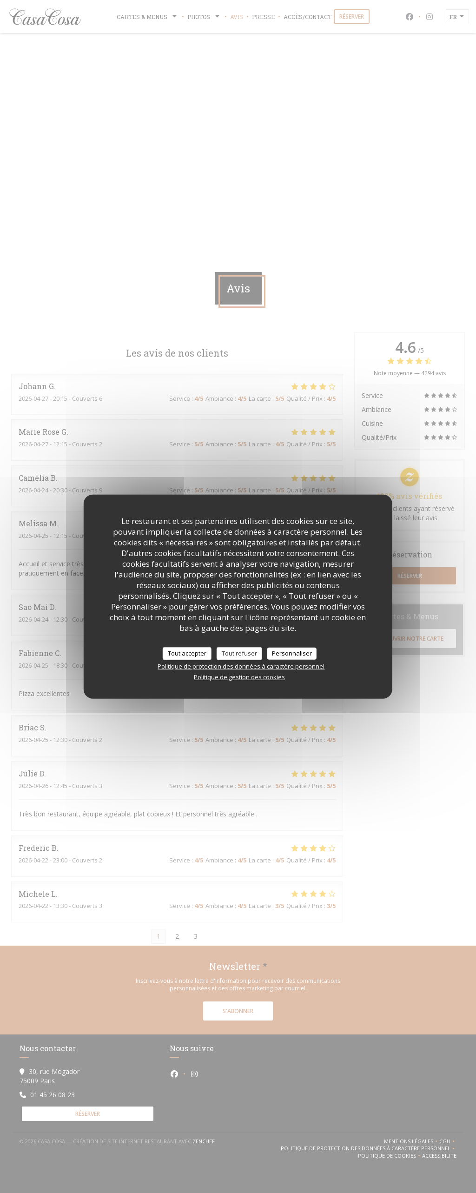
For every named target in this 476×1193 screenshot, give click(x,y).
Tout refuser (239, 653)
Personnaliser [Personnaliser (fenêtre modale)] (292, 653)
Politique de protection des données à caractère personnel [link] (241, 666)
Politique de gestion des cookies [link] (239, 676)
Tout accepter (187, 653)
